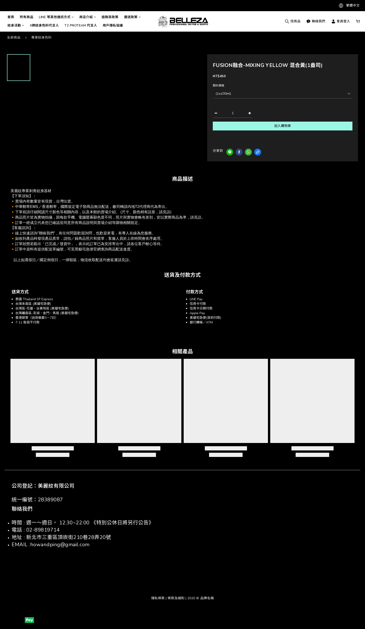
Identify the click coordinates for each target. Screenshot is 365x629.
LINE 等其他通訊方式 (56, 17)
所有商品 (26, 17)
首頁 (10, 17)
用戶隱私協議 (113, 25)
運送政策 (132, 17)
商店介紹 (87, 17)
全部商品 (13, 37)
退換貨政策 (109, 17)
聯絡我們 (315, 21)
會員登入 (340, 21)
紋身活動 (15, 25)
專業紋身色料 (41, 37)
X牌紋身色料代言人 (44, 25)
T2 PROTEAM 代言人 (80, 25)
